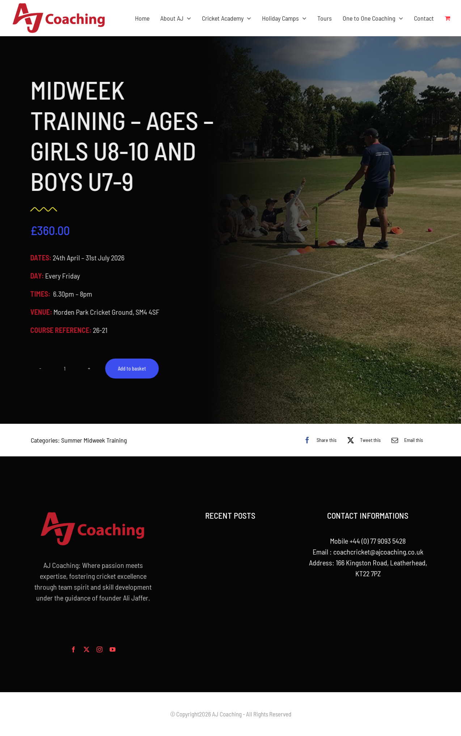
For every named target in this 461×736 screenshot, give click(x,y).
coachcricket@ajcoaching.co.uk (378, 551)
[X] (362, 440)
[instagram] (99, 649)
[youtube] (112, 649)
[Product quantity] (63, 369)
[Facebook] (318, 440)
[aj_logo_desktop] (59, 5)
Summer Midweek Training (94, 440)
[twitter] (86, 649)
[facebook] (73, 649)
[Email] (405, 440)
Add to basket (131, 368)
